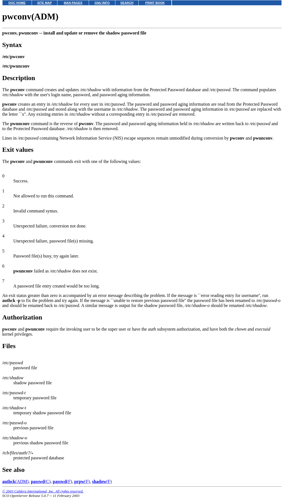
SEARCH (126, 2)
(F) (62, 481)
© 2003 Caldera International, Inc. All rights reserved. (42, 491)
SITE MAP (44, 2)
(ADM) (15, 481)
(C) (40, 481)
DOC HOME (17, 2)
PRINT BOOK (155, 2)
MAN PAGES (73, 2)
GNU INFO (102, 2)
